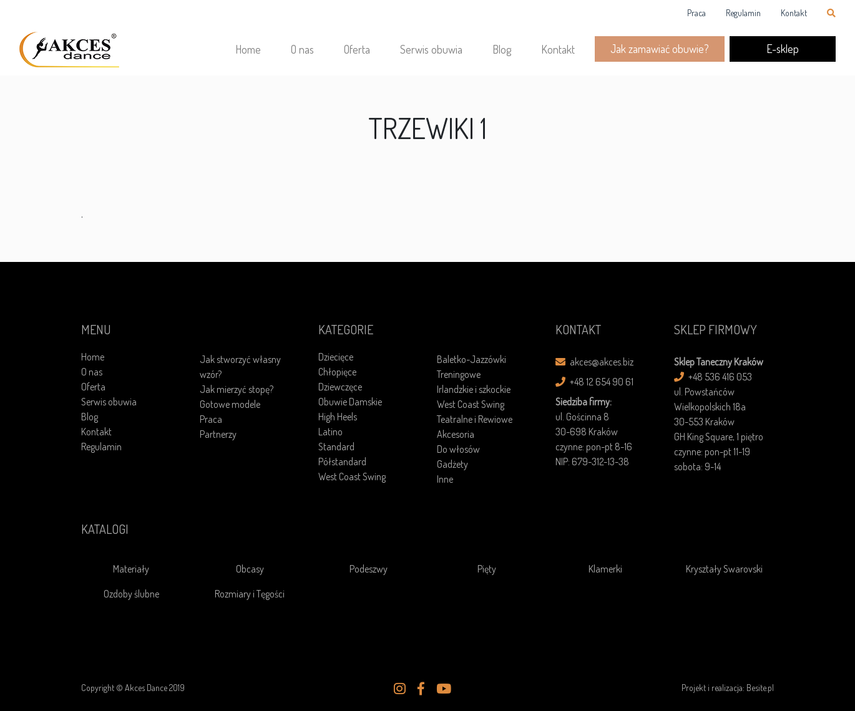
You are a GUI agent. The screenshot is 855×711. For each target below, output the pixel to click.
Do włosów (458, 449)
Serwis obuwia (431, 49)
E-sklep (782, 49)
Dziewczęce (340, 386)
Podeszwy (368, 569)
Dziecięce (335, 357)
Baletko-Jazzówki (471, 359)
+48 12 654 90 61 (594, 381)
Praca (696, 12)
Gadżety (452, 464)
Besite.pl (760, 687)
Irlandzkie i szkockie (474, 389)
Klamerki (605, 569)
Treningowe (459, 374)
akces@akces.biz (594, 362)
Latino (330, 431)
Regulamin (743, 12)
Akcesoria (455, 434)
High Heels (337, 416)
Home (248, 49)
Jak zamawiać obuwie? (659, 49)
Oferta (357, 49)
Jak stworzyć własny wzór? (240, 366)
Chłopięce (337, 371)
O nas (302, 49)
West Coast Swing (352, 476)
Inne (445, 479)
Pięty (486, 569)
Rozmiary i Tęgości (250, 594)
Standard (336, 446)
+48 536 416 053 (713, 376)
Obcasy (250, 569)
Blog (501, 49)
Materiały (131, 569)
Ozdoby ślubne (131, 594)
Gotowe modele (230, 404)
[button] (400, 688)
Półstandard (342, 461)
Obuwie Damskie (350, 401)
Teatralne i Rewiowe (474, 419)
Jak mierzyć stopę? (236, 389)
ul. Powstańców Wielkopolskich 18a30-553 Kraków (710, 406)
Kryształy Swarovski (724, 569)
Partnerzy (218, 434)
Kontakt (794, 12)
